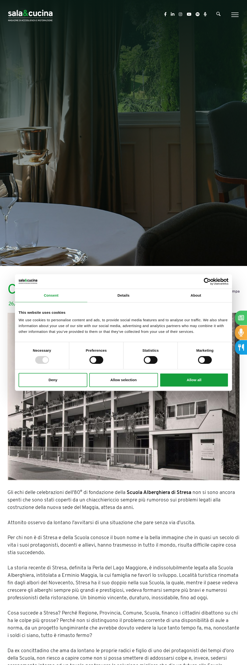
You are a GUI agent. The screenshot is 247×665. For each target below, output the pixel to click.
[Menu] (234, 15)
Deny (52, 380)
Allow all (194, 380)
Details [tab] (123, 295)
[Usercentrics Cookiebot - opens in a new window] (207, 281)
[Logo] (30, 14)
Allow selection (123, 380)
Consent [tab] (51, 295)
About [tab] (196, 295)
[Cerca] (218, 15)
